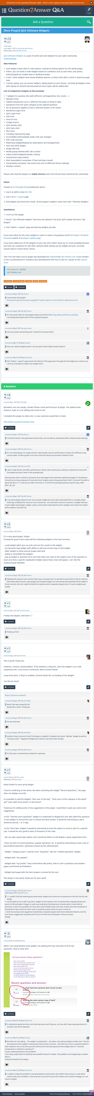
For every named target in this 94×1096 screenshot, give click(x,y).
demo (57, 3)
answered (7, 402)
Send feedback (7, 1094)
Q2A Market (87, 1094)
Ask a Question (43, 22)
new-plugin (43, 281)
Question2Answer (64, 1094)
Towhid (53, 257)
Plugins (20, 48)
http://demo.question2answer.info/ (19, 422)
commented (9, 294)
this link (28, 192)
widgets (28, 281)
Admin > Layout (17, 197)
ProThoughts (18, 187)
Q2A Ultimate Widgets (13, 56)
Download (10, 214)
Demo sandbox (20, 1094)
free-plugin (8, 281)
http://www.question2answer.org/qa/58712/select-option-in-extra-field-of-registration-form (42, 300)
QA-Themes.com (68, 257)
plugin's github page (32, 238)
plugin (35, 281)
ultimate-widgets (19, 281)
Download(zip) (10, 59)
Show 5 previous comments (15, 695)
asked (5, 48)
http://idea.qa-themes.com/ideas (65, 315)
